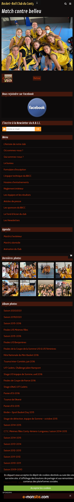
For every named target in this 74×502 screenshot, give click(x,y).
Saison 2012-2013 (12, 450)
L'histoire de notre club (15, 144)
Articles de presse (12, 201)
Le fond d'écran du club (15, 214)
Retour (37, 78)
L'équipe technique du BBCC (17, 176)
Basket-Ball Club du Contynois (20, 4)
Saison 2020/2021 (12, 310)
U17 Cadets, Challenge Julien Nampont (22, 368)
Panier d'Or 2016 (12, 393)
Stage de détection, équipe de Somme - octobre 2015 (30, 418)
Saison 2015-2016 (12, 323)
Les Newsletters (12, 220)
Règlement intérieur (13, 188)
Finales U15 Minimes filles (16, 329)
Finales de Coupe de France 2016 (20, 380)
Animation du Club (12, 249)
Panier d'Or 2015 (12, 406)
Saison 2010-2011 (12, 463)
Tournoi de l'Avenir (12, 399)
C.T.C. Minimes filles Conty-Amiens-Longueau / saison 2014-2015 (35, 431)
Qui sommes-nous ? (14, 157)
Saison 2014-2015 (12, 425)
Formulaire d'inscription (15, 169)
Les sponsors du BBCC (14, 207)
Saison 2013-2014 (12, 444)
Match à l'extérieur (13, 236)
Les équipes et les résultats (17, 195)
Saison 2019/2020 (13, 317)
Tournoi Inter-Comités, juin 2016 (19, 361)
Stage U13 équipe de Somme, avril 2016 (23, 374)
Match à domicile (12, 242)
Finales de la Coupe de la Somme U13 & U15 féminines (30, 348)
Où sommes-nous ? (13, 150)
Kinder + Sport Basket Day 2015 (19, 412)
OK (37, 129)
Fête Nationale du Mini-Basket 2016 (21, 355)
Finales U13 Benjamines (15, 342)
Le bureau (8, 163)
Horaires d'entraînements (16, 182)
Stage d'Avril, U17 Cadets (15, 387)
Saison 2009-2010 (13, 469)
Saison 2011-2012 (12, 456)
